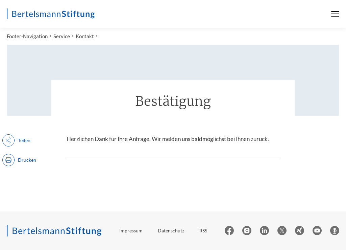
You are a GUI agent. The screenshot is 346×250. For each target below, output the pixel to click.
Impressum (131, 230)
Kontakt (85, 36)
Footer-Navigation (27, 36)
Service (61, 36)
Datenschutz (171, 230)
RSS (203, 230)
